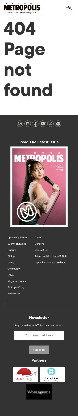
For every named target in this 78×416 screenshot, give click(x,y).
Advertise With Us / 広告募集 (51, 256)
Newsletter (14, 293)
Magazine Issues (17, 281)
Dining (11, 256)
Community (14, 269)
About (38, 237)
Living (11, 262)
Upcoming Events (17, 237)
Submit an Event (17, 244)
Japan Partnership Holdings (50, 262)
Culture (12, 250)
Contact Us (41, 250)
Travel (11, 275)
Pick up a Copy (16, 287)
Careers (39, 244)
